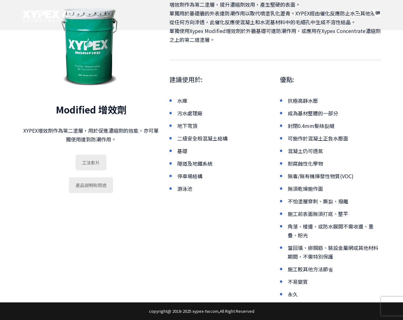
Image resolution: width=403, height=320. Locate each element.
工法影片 (91, 162)
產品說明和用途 (91, 185)
